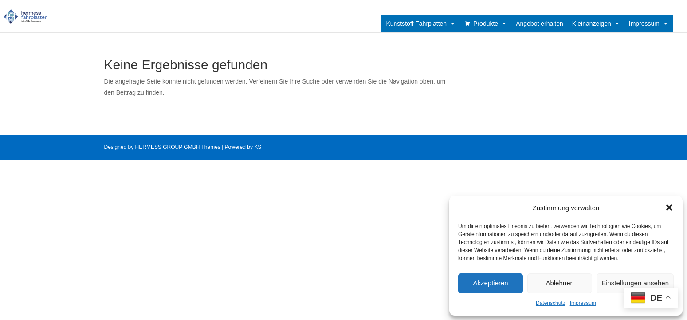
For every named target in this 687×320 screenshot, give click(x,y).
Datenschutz (550, 303)
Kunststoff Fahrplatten (420, 23)
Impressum (583, 303)
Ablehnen (559, 283)
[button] (669, 207)
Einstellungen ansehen (635, 283)
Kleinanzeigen (596, 23)
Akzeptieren (490, 283)
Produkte (490, 23)
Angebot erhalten (539, 23)
